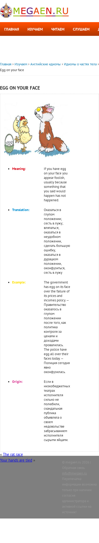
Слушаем (81, 29)
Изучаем (35, 29)
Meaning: (19, 169)
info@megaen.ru (74, 473)
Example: (19, 282)
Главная (11, 29)
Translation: (21, 210)
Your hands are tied (16, 460)
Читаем (57, 29)
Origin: (17, 381)
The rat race (13, 454)
